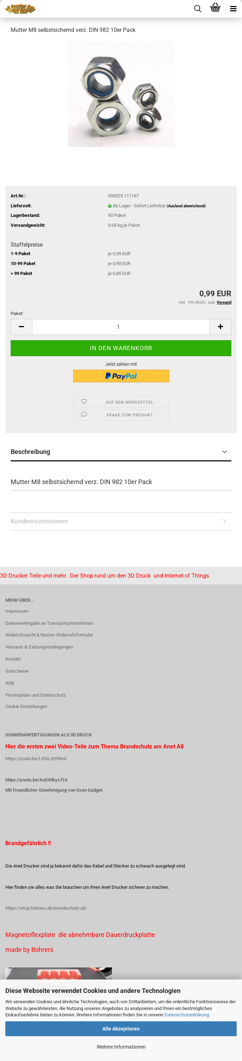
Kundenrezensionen (39, 521)
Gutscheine (16, 671)
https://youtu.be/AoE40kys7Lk (36, 779)
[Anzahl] (121, 327)
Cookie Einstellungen (26, 706)
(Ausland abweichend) (186, 206)
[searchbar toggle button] (197, 9)
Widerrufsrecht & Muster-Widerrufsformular (49, 635)
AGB (9, 683)
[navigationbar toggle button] (233, 9)
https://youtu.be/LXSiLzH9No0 (35, 758)
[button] (21, 327)
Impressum (16, 611)
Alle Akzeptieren (121, 1029)
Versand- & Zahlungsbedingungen (39, 647)
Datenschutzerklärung (187, 1014)
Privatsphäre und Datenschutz (35, 695)
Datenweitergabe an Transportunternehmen (49, 623)
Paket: (17, 313)
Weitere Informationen (121, 1047)
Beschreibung (30, 451)
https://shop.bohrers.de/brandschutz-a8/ (46, 908)
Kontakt (13, 659)
